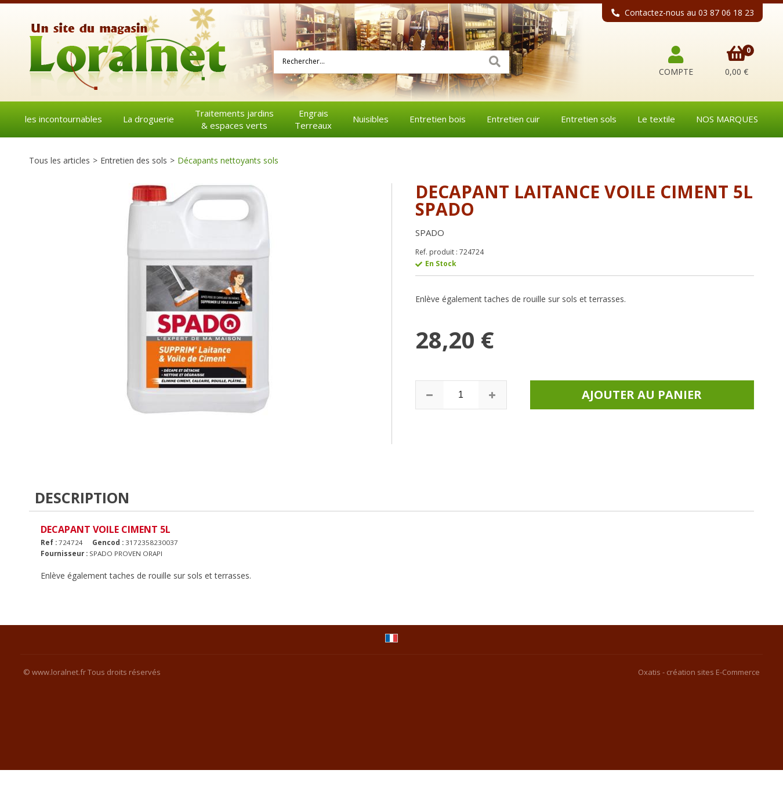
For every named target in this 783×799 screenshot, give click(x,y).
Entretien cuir (513, 119)
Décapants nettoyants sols (227, 160)
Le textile (656, 119)
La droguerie (148, 119)
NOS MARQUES (727, 119)
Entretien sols (589, 119)
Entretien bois (437, 119)
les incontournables (63, 119)
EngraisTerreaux (313, 119)
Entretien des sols (133, 160)
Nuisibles (371, 119)
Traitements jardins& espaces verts (234, 119)
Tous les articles (59, 160)
